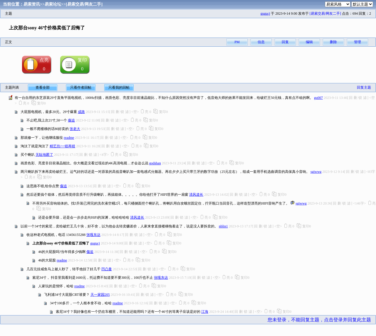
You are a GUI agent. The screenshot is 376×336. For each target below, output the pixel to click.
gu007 (318, 98)
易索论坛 (53, 4)
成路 (81, 112)
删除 (333, 42)
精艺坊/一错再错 (62, 146)
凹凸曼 (106, 269)
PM (236, 42)
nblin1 (223, 226)
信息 (261, 42)
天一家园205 (100, 295)
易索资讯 (32, 4)
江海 (204, 312)
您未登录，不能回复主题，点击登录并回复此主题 (319, 319)
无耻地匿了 (44, 155)
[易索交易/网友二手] (84, 4)
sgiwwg (315, 172)
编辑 (309, 42)
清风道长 (196, 195)
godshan (155, 163)
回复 (285, 42)
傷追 (71, 120)
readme (69, 138)
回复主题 (364, 87)
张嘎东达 (93, 235)
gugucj (265, 13)
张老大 (75, 129)
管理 (357, 42)
